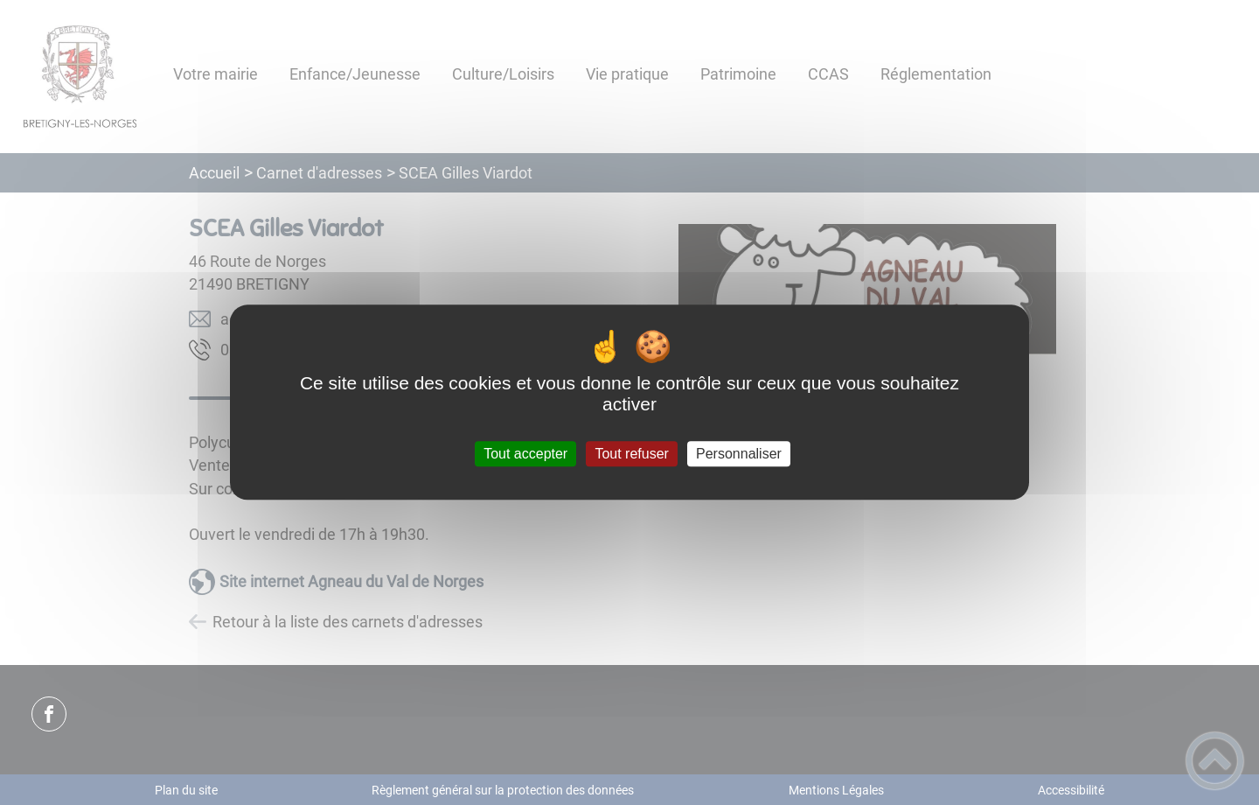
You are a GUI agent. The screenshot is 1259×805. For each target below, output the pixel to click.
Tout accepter (525, 453)
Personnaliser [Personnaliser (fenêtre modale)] (739, 453)
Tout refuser (631, 453)
